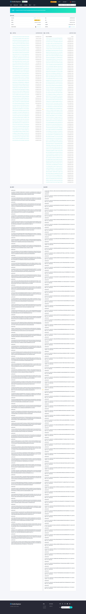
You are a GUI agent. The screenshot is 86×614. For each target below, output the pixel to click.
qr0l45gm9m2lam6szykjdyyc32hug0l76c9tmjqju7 (54, 159)
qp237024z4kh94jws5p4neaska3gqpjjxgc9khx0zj (21, 84)
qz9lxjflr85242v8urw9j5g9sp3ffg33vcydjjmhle (21, 138)
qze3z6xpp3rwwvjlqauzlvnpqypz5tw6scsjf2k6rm (21, 136)
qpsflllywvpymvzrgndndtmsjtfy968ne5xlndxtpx (54, 157)
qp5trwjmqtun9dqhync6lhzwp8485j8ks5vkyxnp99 (54, 173)
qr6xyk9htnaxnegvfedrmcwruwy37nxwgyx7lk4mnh (54, 182)
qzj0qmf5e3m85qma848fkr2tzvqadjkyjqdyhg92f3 (54, 168)
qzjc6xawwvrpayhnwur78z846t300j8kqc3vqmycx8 (21, 105)
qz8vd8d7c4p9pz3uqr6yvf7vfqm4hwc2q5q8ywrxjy (21, 129)
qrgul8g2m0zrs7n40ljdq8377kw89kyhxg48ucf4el (21, 112)
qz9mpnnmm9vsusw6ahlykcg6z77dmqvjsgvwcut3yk (54, 145)
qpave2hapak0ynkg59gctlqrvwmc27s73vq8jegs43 (21, 77)
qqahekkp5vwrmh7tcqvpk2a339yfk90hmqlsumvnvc (54, 124)
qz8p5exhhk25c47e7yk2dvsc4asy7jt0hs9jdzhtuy (54, 120)
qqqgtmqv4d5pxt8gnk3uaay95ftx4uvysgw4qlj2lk (21, 68)
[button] (72, 1)
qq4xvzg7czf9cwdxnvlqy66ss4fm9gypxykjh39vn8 (21, 91)
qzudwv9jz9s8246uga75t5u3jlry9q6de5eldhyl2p (21, 70)
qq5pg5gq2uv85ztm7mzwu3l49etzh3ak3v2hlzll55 (54, 80)
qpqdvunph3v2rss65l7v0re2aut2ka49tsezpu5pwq (54, 62)
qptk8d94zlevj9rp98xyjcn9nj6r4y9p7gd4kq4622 (54, 89)
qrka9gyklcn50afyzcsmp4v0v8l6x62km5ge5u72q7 (54, 48)
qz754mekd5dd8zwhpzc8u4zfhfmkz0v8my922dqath (54, 138)
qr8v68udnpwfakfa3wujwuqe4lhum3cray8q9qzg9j (54, 127)
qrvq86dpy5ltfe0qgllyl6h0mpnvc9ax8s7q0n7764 (21, 133)
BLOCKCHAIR (38, 26)
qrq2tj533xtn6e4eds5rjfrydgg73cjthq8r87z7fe (54, 117)
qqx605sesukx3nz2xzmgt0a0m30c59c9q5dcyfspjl (54, 148)
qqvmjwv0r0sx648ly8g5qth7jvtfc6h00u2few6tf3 (54, 57)
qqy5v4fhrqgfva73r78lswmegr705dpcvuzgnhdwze (21, 43)
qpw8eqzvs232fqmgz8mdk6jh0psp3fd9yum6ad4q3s (54, 178)
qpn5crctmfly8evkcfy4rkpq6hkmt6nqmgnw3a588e (21, 101)
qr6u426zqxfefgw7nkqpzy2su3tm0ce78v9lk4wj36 (21, 36)
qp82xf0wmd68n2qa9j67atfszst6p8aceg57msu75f (21, 122)
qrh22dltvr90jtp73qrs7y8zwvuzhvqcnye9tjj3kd (54, 180)
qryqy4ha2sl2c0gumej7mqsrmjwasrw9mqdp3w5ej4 (21, 115)
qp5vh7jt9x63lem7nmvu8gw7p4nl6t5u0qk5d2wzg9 (54, 141)
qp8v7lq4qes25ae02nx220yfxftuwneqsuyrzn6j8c (21, 61)
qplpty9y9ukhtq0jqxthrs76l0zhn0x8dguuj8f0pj (54, 143)
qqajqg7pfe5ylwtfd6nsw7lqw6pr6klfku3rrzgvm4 (21, 47)
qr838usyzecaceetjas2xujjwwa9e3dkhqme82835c (54, 38)
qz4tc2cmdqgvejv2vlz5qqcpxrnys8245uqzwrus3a (54, 94)
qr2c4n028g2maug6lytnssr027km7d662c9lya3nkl (21, 75)
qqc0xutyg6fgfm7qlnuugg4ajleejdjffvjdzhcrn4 (21, 66)
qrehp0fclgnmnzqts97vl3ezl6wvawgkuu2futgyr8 (54, 69)
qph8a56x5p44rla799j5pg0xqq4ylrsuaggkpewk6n (21, 82)
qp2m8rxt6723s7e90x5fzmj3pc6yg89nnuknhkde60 (54, 55)
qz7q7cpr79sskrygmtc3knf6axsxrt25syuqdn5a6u (21, 124)
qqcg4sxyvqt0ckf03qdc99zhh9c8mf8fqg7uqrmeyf (21, 59)
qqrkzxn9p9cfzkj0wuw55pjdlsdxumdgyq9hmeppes (54, 129)
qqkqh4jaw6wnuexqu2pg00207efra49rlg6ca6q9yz (21, 108)
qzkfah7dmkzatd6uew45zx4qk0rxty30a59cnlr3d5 (21, 117)
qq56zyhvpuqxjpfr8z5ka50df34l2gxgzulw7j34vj (21, 110)
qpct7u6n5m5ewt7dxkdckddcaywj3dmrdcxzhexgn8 (21, 50)
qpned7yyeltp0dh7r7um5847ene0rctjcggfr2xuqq (54, 171)
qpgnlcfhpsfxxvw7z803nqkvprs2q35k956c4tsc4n (54, 73)
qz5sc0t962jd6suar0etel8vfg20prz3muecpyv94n (21, 140)
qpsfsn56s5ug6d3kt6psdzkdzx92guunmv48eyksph (54, 152)
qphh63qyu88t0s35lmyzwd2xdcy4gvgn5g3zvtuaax (21, 40)
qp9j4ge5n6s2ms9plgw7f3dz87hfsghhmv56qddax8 (54, 161)
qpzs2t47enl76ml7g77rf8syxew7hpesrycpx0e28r (54, 103)
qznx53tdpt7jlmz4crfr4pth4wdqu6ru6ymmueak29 (54, 41)
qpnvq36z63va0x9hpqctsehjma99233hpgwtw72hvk (21, 98)
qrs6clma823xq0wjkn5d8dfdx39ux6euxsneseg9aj (54, 78)
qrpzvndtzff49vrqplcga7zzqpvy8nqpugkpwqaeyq (54, 87)
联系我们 (44, 607)
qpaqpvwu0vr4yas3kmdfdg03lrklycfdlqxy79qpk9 (54, 71)
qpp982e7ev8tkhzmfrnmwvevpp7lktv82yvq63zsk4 (21, 64)
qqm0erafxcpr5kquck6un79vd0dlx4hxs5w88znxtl (54, 75)
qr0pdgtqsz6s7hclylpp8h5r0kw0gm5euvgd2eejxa (54, 101)
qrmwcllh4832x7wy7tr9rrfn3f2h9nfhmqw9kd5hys (21, 54)
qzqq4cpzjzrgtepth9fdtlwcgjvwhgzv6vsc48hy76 (21, 45)
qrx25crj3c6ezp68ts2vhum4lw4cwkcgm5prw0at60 (54, 64)
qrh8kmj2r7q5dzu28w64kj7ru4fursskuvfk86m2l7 (54, 115)
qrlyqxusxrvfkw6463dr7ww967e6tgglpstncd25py (54, 110)
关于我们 (44, 606)
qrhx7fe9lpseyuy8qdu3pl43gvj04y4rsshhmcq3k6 (21, 103)
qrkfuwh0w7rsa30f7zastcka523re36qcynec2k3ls (54, 43)
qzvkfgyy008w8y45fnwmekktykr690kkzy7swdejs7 (21, 131)
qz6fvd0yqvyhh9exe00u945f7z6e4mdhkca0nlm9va (54, 82)
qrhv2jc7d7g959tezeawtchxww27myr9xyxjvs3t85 (21, 94)
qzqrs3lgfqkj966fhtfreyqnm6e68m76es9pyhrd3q (54, 134)
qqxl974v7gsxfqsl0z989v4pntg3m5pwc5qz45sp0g (21, 126)
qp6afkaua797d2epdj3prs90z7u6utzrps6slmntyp (21, 119)
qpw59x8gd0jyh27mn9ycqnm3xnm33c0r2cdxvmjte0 (54, 50)
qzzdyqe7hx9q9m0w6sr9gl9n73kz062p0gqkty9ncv (54, 108)
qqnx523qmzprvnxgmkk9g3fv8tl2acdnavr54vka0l (21, 57)
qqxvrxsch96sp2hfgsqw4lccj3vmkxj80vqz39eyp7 (21, 73)
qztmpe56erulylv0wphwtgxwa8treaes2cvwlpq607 (54, 45)
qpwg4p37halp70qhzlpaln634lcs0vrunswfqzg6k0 (54, 52)
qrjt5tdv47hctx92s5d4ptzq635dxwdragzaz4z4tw (21, 80)
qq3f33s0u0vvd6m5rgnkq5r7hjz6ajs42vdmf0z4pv (21, 96)
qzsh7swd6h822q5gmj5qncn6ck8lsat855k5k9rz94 (54, 122)
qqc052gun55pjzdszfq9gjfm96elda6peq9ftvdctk (21, 87)
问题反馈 (50, 606)
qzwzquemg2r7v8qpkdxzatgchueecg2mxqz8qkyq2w (54, 113)
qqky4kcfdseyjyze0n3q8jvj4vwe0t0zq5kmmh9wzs (54, 85)
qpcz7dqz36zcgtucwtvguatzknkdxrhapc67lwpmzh (54, 92)
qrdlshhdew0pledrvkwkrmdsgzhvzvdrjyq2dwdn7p (54, 131)
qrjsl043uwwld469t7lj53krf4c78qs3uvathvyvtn (54, 166)
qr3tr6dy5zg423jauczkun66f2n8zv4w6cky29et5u (54, 106)
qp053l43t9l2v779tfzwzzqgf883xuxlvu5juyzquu (54, 96)
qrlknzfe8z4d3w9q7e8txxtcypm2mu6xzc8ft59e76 (54, 154)
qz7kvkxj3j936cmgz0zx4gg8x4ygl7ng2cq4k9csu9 (54, 66)
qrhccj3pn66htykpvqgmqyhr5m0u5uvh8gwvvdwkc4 (21, 38)
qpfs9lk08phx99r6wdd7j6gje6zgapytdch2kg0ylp (21, 89)
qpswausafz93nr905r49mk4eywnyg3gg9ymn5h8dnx (54, 175)
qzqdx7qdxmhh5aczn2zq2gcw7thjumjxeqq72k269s (21, 52)
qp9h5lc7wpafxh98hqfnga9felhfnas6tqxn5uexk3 (54, 76)
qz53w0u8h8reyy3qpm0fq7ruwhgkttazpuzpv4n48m (54, 150)
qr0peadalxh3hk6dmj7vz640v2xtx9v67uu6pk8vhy (21, 71)
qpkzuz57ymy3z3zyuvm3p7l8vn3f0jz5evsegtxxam (54, 99)
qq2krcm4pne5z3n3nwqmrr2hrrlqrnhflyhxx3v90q (54, 136)
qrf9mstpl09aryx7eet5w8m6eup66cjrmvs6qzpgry (54, 164)
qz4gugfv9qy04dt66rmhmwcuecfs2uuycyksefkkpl (54, 59)
